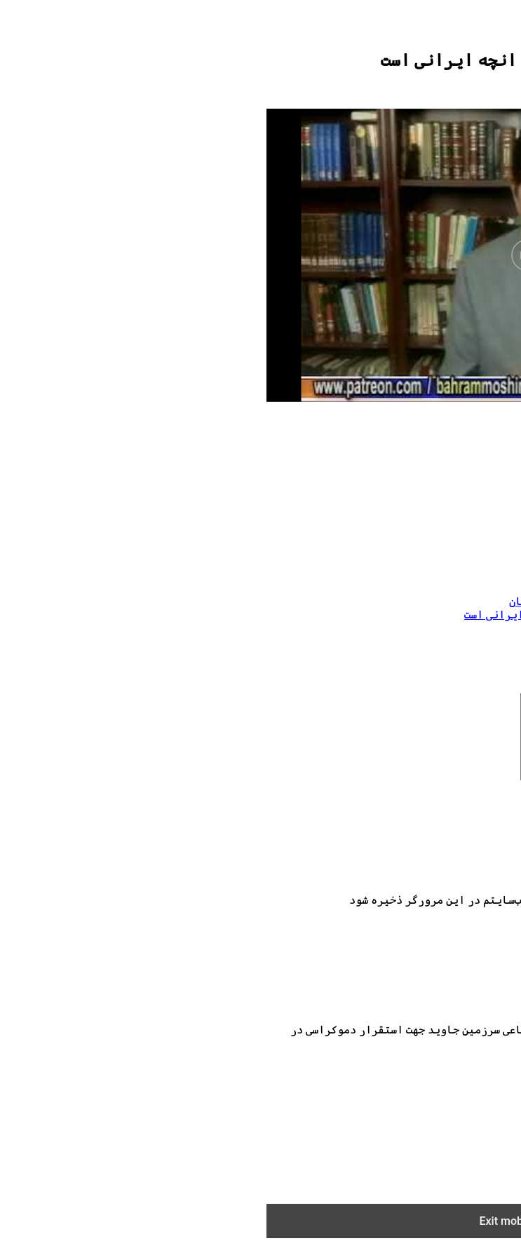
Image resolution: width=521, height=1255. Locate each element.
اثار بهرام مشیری (446, 550)
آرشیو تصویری (457, 1124)
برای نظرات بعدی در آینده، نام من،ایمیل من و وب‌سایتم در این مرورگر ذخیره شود (295, 917)
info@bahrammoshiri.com (400, 1073)
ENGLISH (469, 1190)
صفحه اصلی (466, 1111)
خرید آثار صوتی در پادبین (424, 1164)
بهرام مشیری (460, 563)
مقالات (477, 1151)
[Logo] (449, 30)
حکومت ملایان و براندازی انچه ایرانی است (383, 577)
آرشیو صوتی (463, 1138)
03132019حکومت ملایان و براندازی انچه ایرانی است (329, 614)
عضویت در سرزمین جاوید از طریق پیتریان (349, 601)
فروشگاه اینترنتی (444, 1177)
